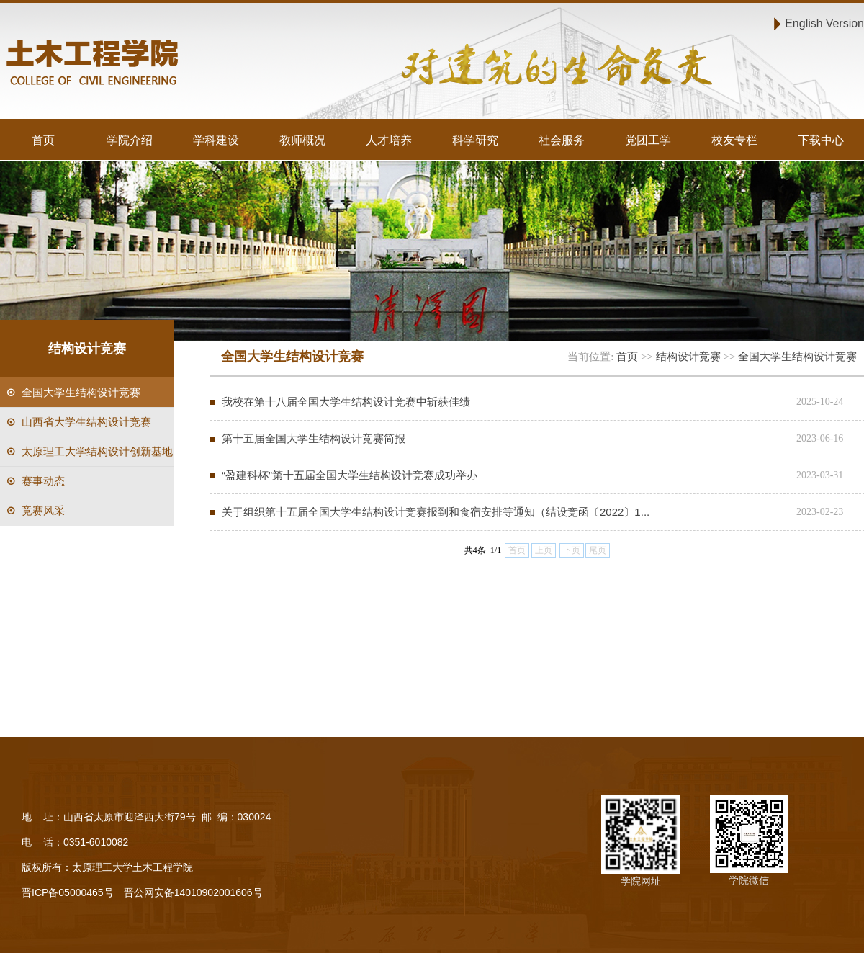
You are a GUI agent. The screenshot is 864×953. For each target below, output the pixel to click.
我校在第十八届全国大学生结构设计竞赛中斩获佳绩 (346, 401)
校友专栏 (734, 140)
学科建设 (216, 140)
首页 (43, 140)
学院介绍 (130, 140)
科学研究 (475, 140)
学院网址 (641, 881)
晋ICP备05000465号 (68, 892)
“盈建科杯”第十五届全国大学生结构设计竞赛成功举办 (349, 475)
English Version (824, 23)
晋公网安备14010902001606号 (193, 892)
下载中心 (821, 140)
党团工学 (648, 140)
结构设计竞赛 (688, 356)
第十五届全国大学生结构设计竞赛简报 (313, 438)
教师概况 (302, 140)
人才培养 (389, 140)
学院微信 (749, 880)
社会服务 (562, 140)
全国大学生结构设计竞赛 (797, 356)
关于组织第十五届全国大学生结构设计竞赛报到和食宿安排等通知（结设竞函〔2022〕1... (435, 511)
